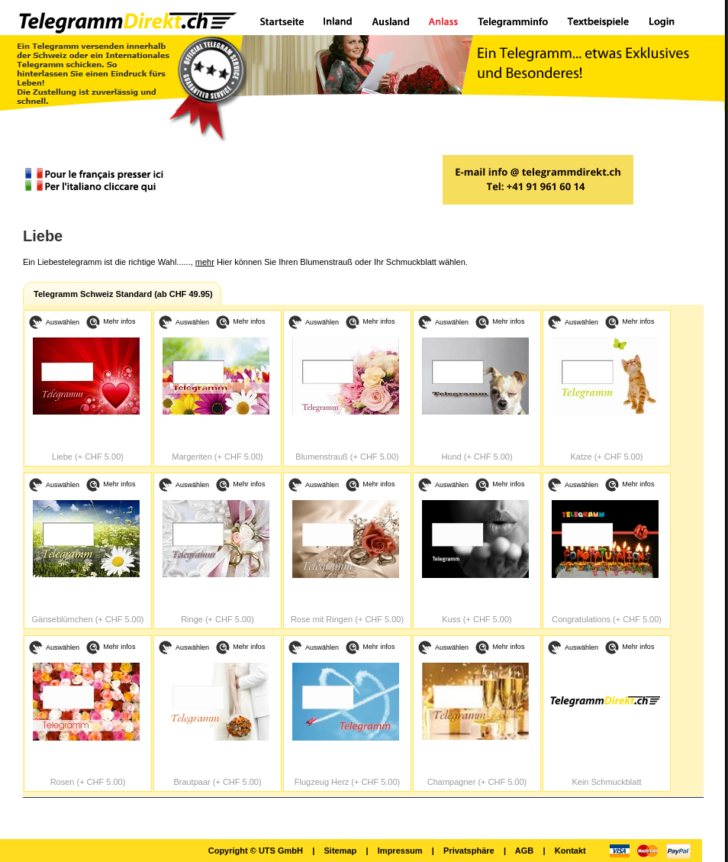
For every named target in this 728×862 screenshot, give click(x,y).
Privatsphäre (468, 850)
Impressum (400, 850)
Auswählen (62, 322)
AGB (524, 850)
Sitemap (340, 850)
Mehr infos (119, 321)
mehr (204, 261)
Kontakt (570, 850)
